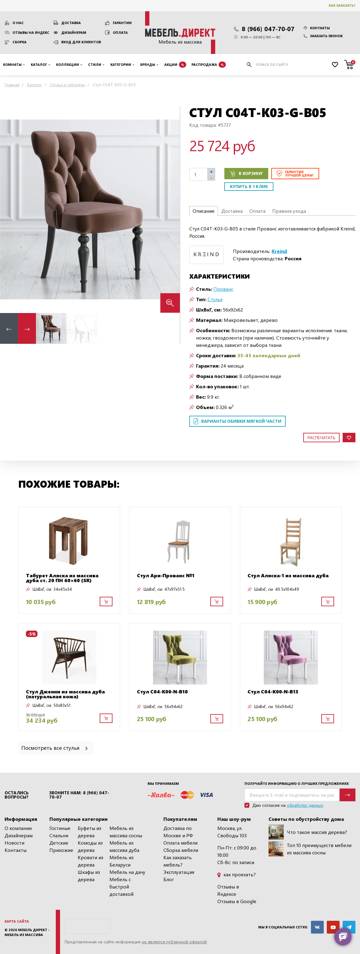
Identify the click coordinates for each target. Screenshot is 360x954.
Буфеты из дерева (89, 831)
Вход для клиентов (81, 42)
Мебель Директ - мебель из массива (27, 932)
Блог (168, 879)
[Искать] (249, 64)
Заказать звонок (323, 36)
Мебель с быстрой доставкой (121, 886)
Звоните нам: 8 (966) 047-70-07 (79, 795)
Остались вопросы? (17, 795)
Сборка (19, 42)
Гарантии (122, 22)
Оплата (120, 32)
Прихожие (61, 850)
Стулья (215, 299)
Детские (58, 842)
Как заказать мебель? (177, 861)
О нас (18, 22)
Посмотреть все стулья (55, 747)
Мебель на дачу (127, 872)
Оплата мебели (180, 842)
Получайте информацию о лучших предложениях (296, 783)
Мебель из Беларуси (121, 861)
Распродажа (208, 65)
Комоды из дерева (90, 846)
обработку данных (305, 805)
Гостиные (59, 828)
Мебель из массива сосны (125, 831)
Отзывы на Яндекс (30, 32)
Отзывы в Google (236, 901)
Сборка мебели (180, 850)
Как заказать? (342, 5)
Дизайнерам (73, 32)
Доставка (71, 22)
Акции (175, 65)
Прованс (223, 289)
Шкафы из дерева (89, 875)
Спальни (58, 835)
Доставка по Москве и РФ (178, 831)
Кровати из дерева (90, 861)
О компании (18, 828)
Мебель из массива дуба (124, 846)
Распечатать (321, 437)
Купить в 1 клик (249, 186)
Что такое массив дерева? (308, 832)
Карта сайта (17, 921)
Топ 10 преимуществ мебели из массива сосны (310, 848)
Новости (14, 842)
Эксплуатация (178, 872)
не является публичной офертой (174, 942)
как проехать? (236, 874)
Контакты (317, 28)
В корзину (246, 173)
